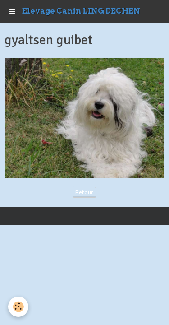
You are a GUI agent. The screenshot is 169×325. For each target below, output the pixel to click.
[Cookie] (18, 307)
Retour (84, 192)
